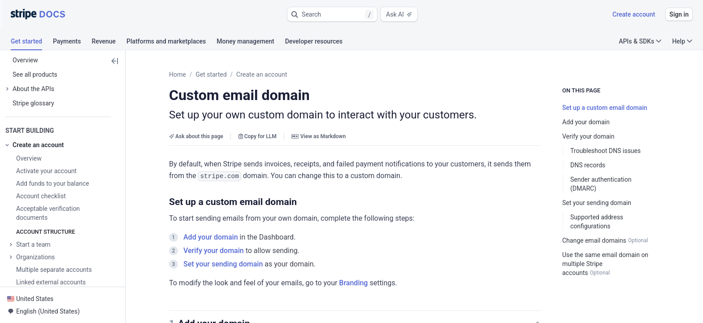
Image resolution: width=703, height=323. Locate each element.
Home (177, 74)
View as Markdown (318, 136)
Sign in (679, 14)
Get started (210, 74)
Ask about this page (196, 136)
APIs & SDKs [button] (640, 41)
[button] (332, 14)
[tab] (32, 42)
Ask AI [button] (399, 14)
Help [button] (682, 41)
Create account (633, 14)
